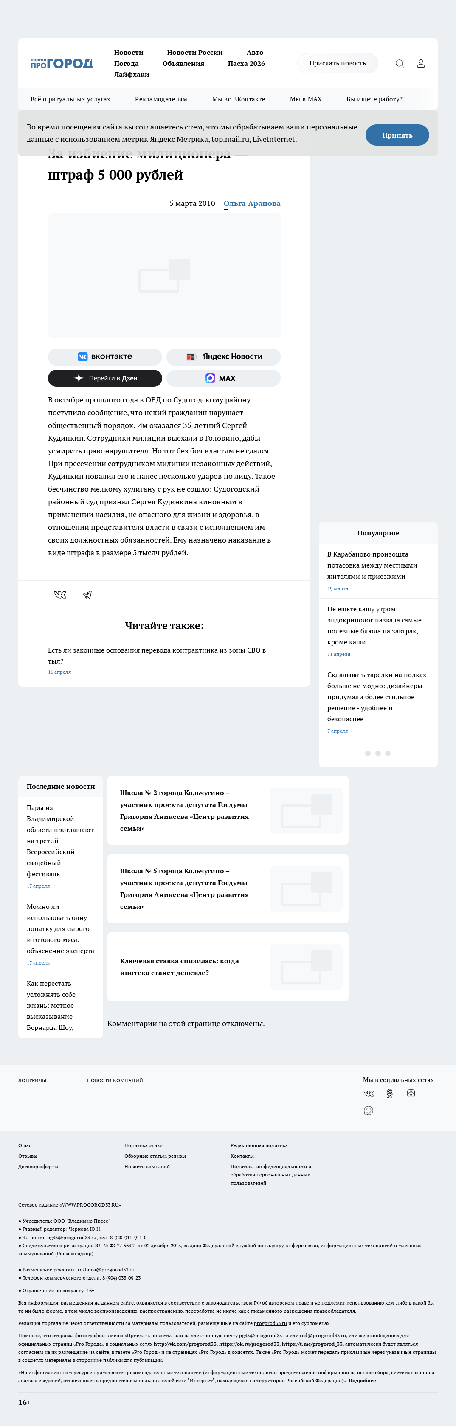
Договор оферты (38, 1166)
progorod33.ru (270, 1323)
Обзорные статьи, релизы (155, 1156)
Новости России (195, 52)
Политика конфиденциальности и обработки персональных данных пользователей (271, 1174)
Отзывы (27, 1156)
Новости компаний (147, 1166)
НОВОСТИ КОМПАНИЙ (115, 1080)
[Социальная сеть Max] (223, 378)
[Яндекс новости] (223, 357)
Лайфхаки (131, 74)
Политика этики (143, 1145)
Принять (398, 135)
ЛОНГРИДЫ (32, 1080)
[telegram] (90, 595)
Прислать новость (338, 63)
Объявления (183, 63)
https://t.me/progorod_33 (312, 1344)
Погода (126, 63)
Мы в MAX (306, 99)
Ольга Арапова (252, 203)
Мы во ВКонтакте (239, 99)
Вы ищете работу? (374, 99)
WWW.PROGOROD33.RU (90, 1204)
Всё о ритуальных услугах (70, 99)
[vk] (60, 595)
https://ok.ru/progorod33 (249, 1344)
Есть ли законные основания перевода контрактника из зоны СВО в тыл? (164, 662)
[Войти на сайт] (420, 63)
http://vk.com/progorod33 (185, 1344)
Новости (129, 52)
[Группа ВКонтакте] (105, 357)
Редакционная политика (259, 1145)
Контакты (242, 1156)
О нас (24, 1145)
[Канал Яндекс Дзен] (105, 378)
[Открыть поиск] (399, 63)
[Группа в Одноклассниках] (389, 1093)
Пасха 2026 (246, 63)
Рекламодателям (161, 99)
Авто (255, 52)
